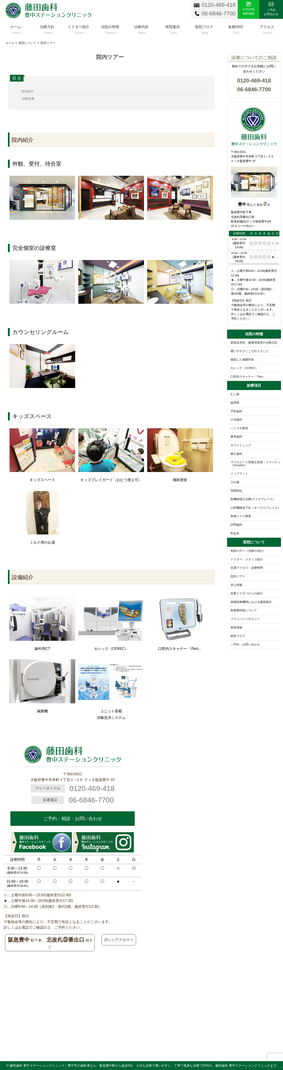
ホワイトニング (240, 445)
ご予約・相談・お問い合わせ (72, 818)
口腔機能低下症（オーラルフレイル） (255, 507)
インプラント (239, 473)
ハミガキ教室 (239, 428)
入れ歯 (234, 482)
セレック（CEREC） (244, 368)
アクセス (267, 28)
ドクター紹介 (78, 28)
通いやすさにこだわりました (249, 351)
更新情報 (236, 627)
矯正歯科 (236, 453)
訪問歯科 (236, 524)
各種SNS (235, 28)
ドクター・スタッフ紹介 (246, 559)
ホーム (15, 28)
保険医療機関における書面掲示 (251, 602)
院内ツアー (237, 576)
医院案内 (173, 28)
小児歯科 (236, 419)
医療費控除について (243, 610)
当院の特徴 (110, 28)
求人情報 (236, 585)
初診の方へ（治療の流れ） (248, 550)
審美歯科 (236, 436)
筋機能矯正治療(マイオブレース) (251, 499)
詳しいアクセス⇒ (118, 940)
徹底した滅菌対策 (242, 359)
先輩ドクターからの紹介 (246, 593)
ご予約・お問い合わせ (245, 644)
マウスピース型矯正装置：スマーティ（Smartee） (255, 464)
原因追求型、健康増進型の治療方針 (254, 342)
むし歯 (234, 394)
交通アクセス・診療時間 (246, 567)
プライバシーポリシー (245, 619)
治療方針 (47, 28)
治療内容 (141, 28)
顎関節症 (236, 490)
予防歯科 (236, 411)
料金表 (234, 533)
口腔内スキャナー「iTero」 (248, 376)
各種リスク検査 (240, 516)
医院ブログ (204, 28)
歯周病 (234, 402)
